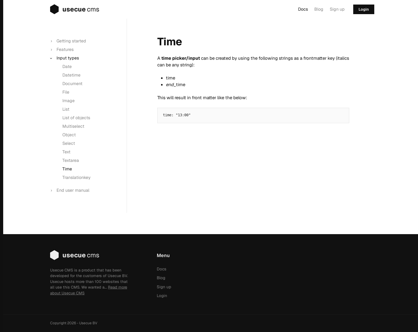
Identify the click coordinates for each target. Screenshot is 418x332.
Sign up (337, 9)
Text (66, 152)
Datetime (71, 75)
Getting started (71, 41)
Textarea (70, 160)
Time (67, 169)
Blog (318, 9)
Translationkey (76, 177)
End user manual (73, 190)
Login (364, 9)
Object (69, 135)
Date (67, 66)
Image (68, 100)
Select (68, 143)
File (65, 92)
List (65, 109)
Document (72, 83)
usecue (68, 9)
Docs (303, 9)
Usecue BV (88, 323)
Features (65, 49)
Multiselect (73, 126)
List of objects (76, 118)
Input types (68, 58)
